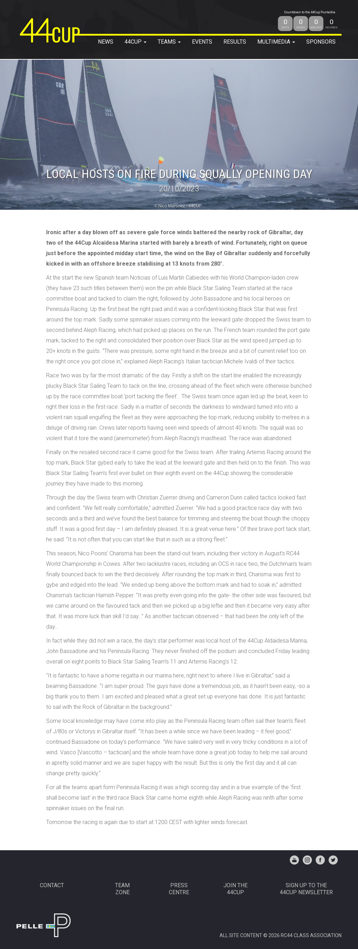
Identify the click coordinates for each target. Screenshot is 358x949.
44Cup (135, 41)
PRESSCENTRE (179, 889)
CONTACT (52, 885)
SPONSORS (321, 41)
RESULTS (234, 41)
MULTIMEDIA (276, 41)
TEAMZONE (122, 889)
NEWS (105, 41)
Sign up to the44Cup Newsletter (306, 889)
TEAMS (169, 41)
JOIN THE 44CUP (235, 889)
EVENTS (202, 41)
